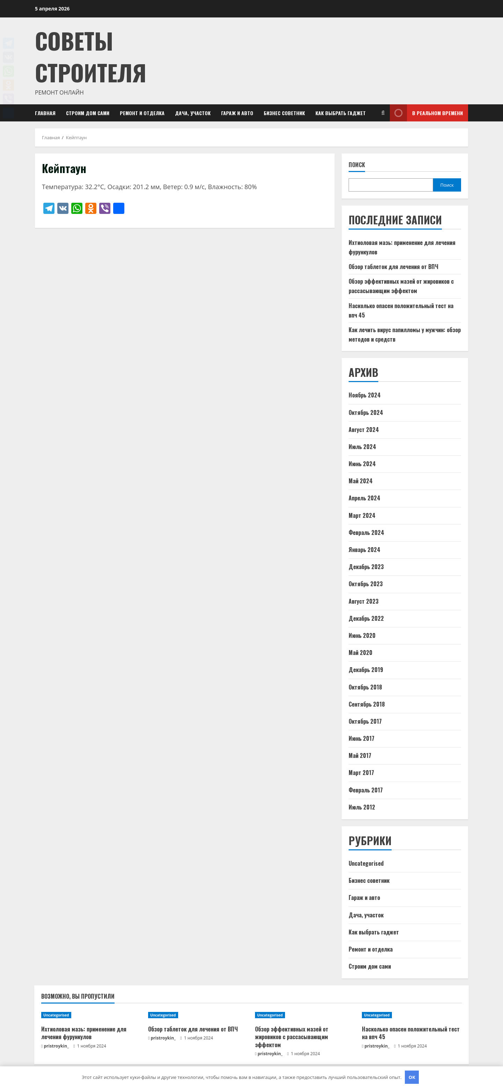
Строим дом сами (87, 113)
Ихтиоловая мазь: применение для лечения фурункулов (83, 1033)
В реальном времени (426, 112)
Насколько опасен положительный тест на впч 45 (411, 1033)
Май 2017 (360, 755)
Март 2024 (362, 515)
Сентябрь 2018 (367, 704)
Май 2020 (360, 652)
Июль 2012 (362, 807)
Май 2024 (361, 481)
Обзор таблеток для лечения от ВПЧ (393, 266)
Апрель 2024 (364, 498)
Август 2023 (364, 601)
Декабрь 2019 (366, 669)
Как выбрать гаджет (340, 113)
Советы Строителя (90, 56)
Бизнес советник (284, 113)
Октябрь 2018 (365, 687)
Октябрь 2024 (366, 412)
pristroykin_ (56, 1046)
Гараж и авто (237, 113)
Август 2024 (364, 429)
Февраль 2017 (366, 790)
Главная (45, 113)
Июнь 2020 (362, 635)
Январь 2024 (364, 549)
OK (412, 1077)
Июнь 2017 (361, 738)
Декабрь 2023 (366, 566)
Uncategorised (366, 863)
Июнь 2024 (362, 464)
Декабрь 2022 (366, 618)
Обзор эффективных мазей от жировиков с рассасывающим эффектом (291, 1037)
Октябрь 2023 (366, 584)
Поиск (357, 165)
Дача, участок (193, 113)
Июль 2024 (362, 446)
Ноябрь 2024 (365, 395)
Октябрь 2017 (365, 721)
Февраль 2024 (366, 532)
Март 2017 (361, 772)
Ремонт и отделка (142, 113)
